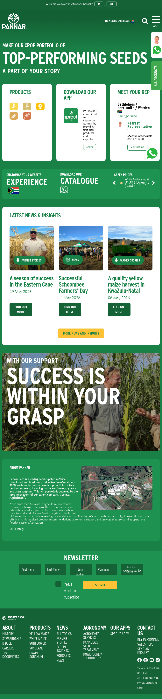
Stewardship (11, 638)
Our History (17, 529)
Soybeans (36, 648)
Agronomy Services (91, 635)
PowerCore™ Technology (92, 656)
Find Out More (20, 309)
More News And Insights (81, 333)
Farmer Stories (61, 640)
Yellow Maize (39, 633)
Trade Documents (10, 655)
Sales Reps (145, 644)
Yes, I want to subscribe (67, 590)
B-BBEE (7, 643)
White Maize (38, 638)
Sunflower (37, 643)
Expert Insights (62, 649)
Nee (111, 4)
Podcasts (63, 655)
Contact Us (137, 147)
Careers (8, 648)
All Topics (64, 633)
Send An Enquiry (143, 651)
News (60, 660)
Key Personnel (148, 639)
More (89, 146)
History (8, 633)
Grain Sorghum (36, 655)
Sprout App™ (119, 633)
